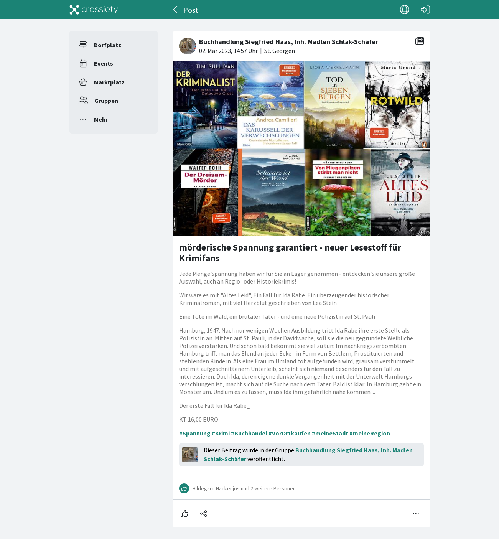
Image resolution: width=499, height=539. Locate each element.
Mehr (101, 119)
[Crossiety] (94, 9)
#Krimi (221, 433)
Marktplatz (109, 82)
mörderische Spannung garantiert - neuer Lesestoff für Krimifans (290, 252)
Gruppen (106, 100)
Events (103, 63)
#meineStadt (330, 433)
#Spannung (195, 433)
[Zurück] (175, 9)
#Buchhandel (249, 433)
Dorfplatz (107, 45)
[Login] (425, 9)
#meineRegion (369, 433)
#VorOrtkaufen (289, 433)
